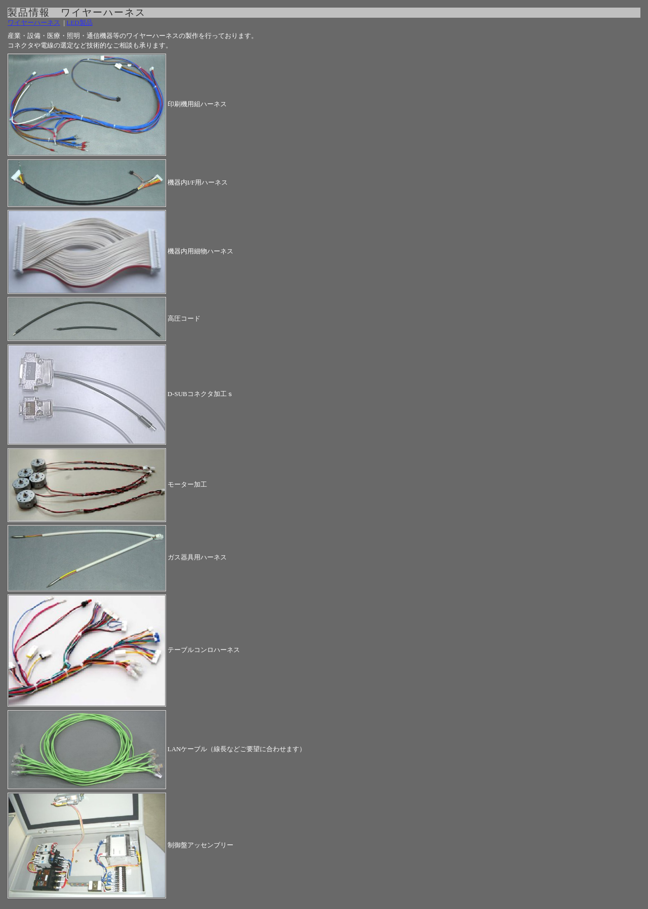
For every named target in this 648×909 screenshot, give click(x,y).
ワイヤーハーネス (34, 22)
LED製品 (79, 22)
